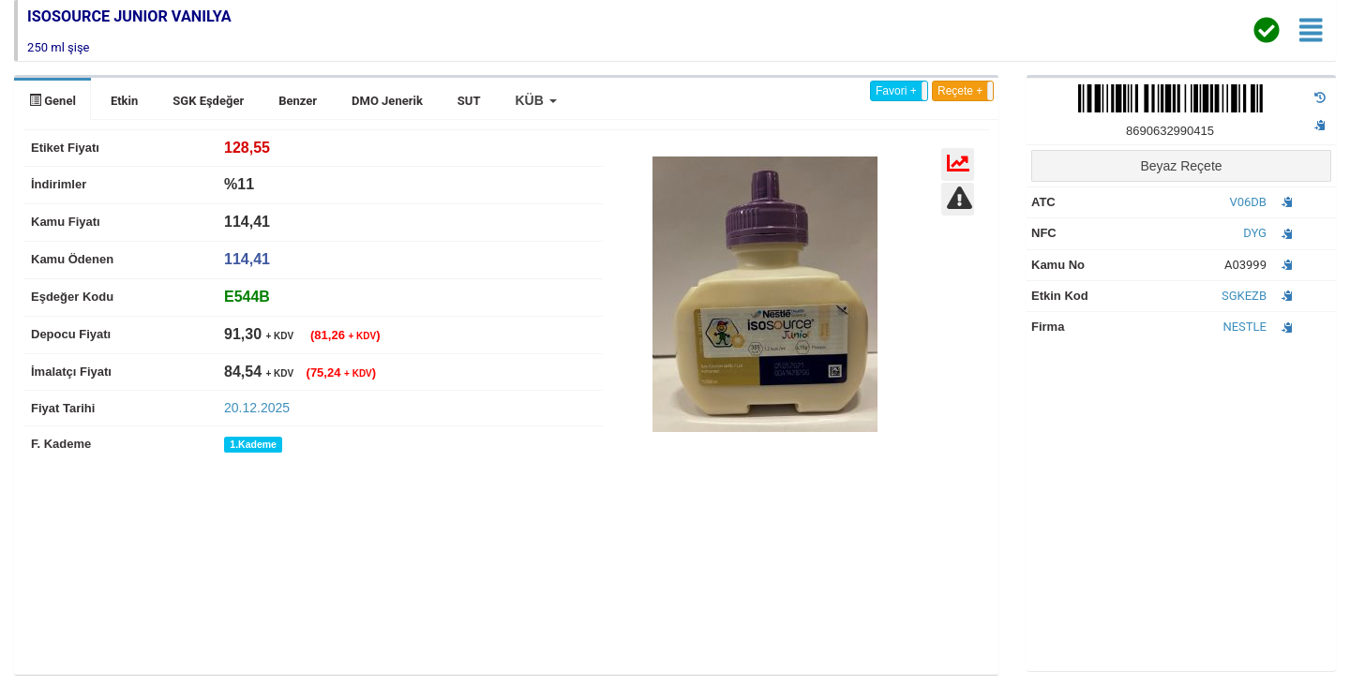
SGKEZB (1244, 296)
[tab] (247, 297)
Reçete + (960, 90)
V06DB (1248, 202)
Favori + (896, 90)
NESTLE (1244, 327)
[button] (535, 100)
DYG (1255, 233)
